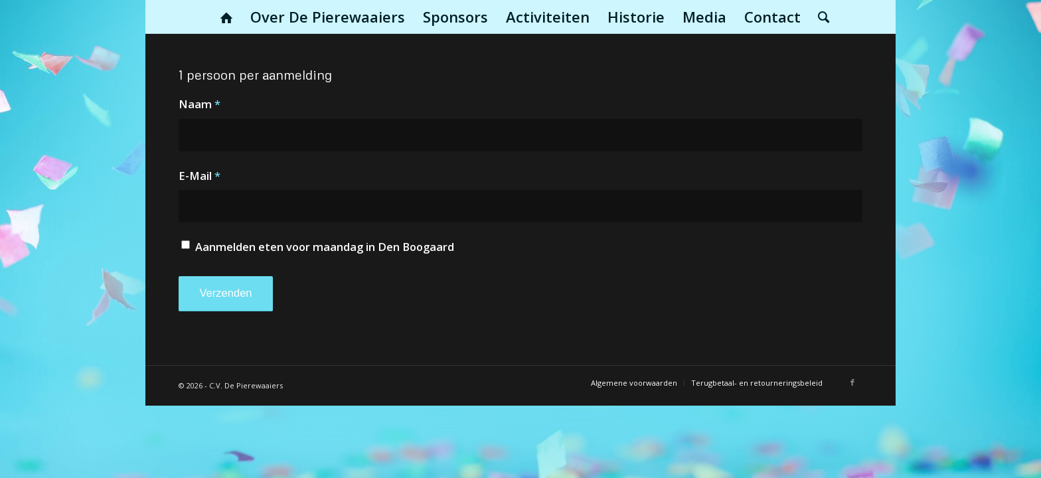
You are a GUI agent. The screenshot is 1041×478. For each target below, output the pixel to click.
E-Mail (199, 175)
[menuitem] (226, 16)
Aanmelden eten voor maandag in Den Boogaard (324, 246)
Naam (199, 104)
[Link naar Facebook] (852, 382)
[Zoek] (819, 16)
